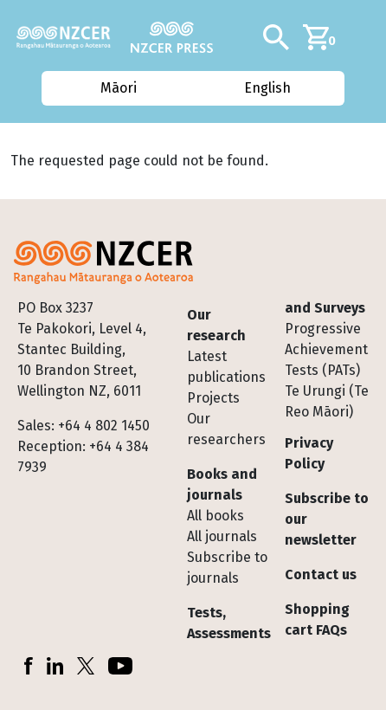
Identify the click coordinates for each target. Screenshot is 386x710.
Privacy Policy (309, 453)
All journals (222, 536)
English (268, 88)
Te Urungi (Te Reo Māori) (327, 401)
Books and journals (222, 484)
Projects (213, 398)
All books (215, 515)
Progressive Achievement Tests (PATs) (326, 349)
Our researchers (226, 429)
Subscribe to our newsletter (327, 519)
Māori (118, 88)
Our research (216, 325)
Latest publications (226, 366)
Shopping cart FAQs (317, 619)
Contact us (321, 574)
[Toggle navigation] (366, 37)
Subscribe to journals (227, 567)
